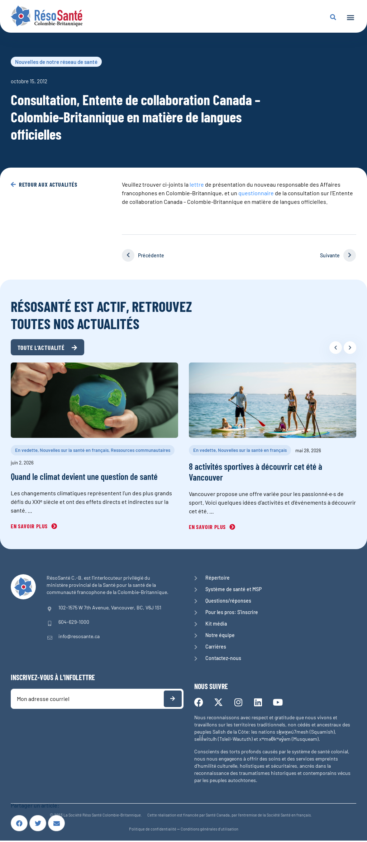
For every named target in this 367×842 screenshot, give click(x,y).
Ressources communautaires (140, 451)
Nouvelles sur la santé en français (74, 451)
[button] (350, 17)
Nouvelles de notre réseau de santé (56, 62)
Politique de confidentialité (152, 830)
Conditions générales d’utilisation (209, 830)
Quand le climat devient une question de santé (84, 477)
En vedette (26, 451)
